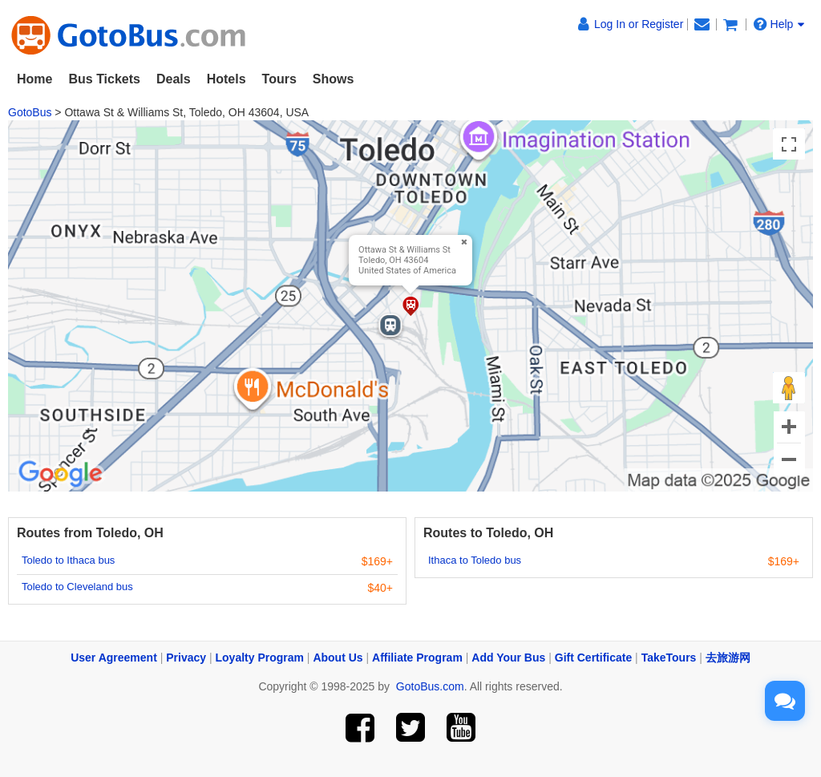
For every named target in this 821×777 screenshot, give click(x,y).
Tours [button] (279, 79)
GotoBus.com (430, 686)
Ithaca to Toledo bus (474, 560)
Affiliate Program (417, 657)
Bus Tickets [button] (104, 79)
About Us (337, 657)
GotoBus (29, 112)
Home (34, 79)
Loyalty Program (260, 657)
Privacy (186, 657)
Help (779, 24)
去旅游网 (728, 657)
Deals (173, 79)
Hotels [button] (226, 79)
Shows (333, 79)
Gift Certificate (593, 657)
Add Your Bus (508, 657)
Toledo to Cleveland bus (77, 587)
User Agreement (114, 657)
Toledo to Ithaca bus (68, 560)
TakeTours (669, 657)
